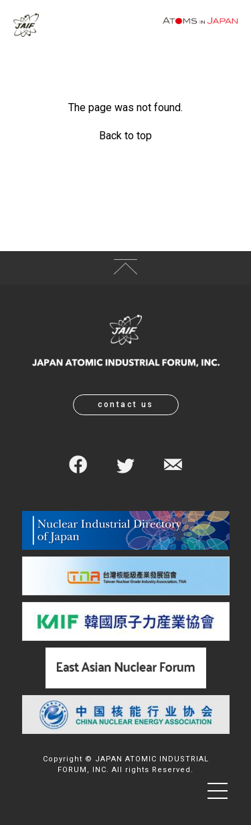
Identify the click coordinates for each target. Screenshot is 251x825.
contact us (126, 404)
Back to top (125, 135)
